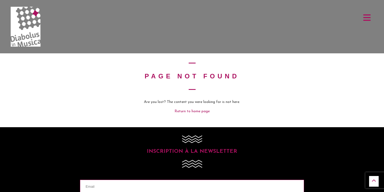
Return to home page (192, 111)
